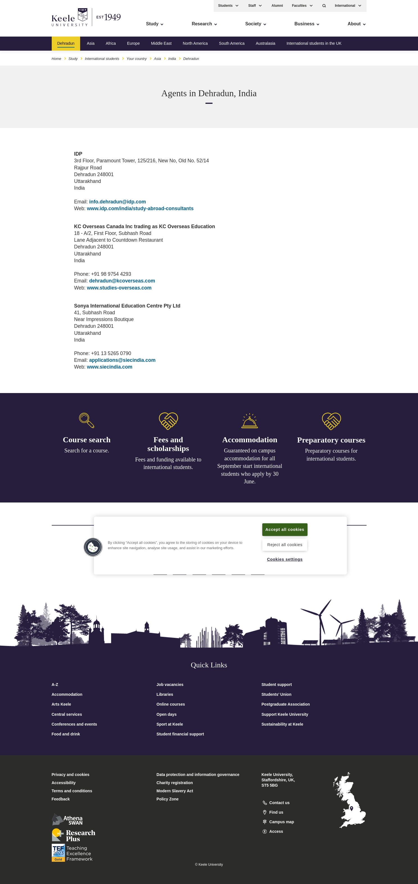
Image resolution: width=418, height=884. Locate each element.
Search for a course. (86, 451)
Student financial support (180, 734)
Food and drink (66, 734)
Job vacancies (170, 684)
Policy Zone (168, 799)
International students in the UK (313, 43)
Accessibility (64, 782)
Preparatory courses (331, 443)
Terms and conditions (72, 791)
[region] (220, 546)
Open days (167, 714)
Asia (90, 43)
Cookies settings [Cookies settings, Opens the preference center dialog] (285, 559)
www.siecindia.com (109, 367)
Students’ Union (276, 694)
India (172, 59)
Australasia (265, 43)
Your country (136, 59)
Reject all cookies (284, 544)
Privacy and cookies (71, 774)
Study (73, 59)
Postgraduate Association (285, 704)
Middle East (161, 43)
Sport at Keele (170, 724)
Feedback (61, 799)
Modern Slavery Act (175, 791)
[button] (324, 6)
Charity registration (175, 782)
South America (232, 43)
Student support (276, 684)
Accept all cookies (284, 529)
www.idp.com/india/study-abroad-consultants (140, 208)
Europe (133, 43)
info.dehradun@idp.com (117, 202)
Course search (87, 439)
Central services (67, 714)
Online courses (171, 704)
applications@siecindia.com (122, 360)
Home (56, 59)
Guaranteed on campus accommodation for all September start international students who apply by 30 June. (249, 467)
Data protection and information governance (198, 774)
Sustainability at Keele (282, 724)
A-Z (55, 684)
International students (102, 59)
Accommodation (249, 441)
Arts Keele (61, 704)
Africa (111, 43)
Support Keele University (284, 714)
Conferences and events (74, 724)
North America (195, 43)
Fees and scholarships (168, 445)
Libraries (165, 694)
